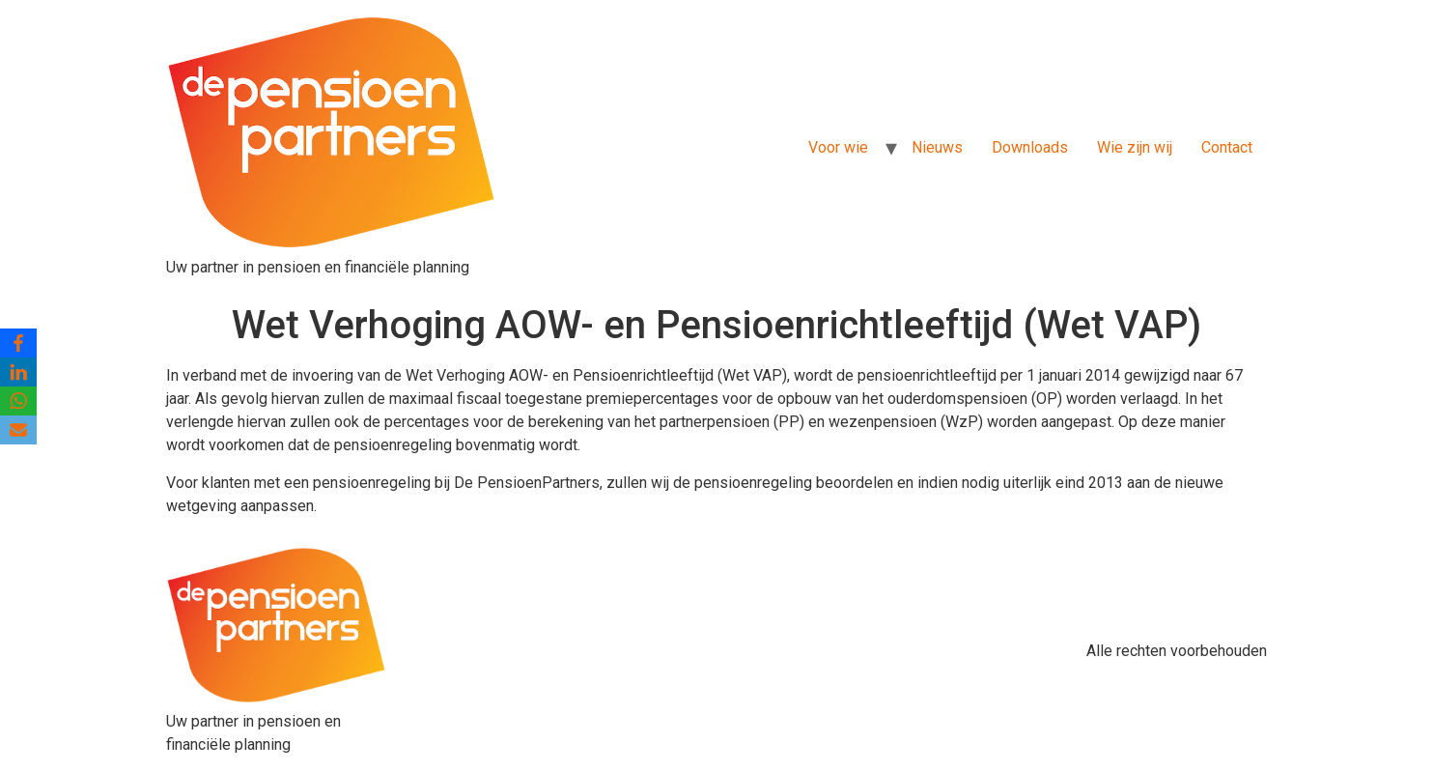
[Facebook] (18, 343)
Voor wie (838, 147)
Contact (1226, 147)
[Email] (18, 429)
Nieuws (937, 147)
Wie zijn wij (1134, 147)
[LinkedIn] (18, 371)
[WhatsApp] (18, 400)
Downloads (1030, 147)
